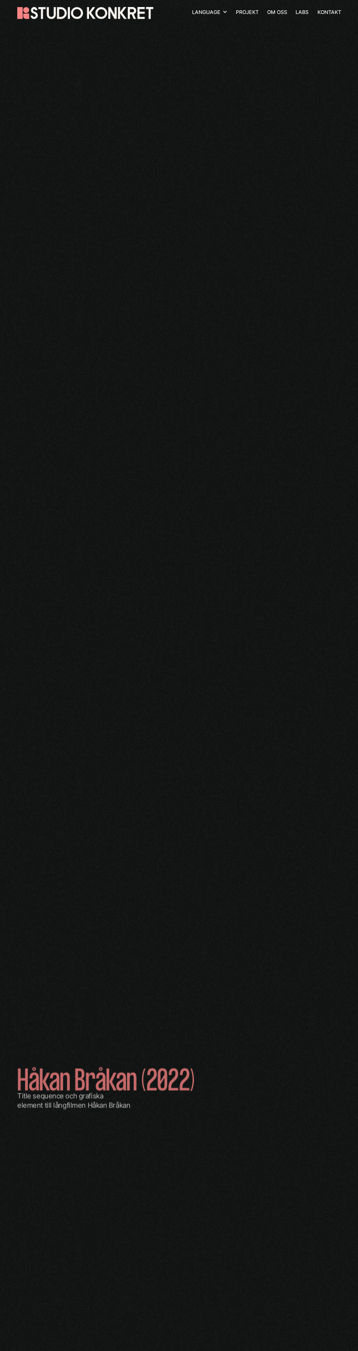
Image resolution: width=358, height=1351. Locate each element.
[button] (209, 12)
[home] (85, 13)
